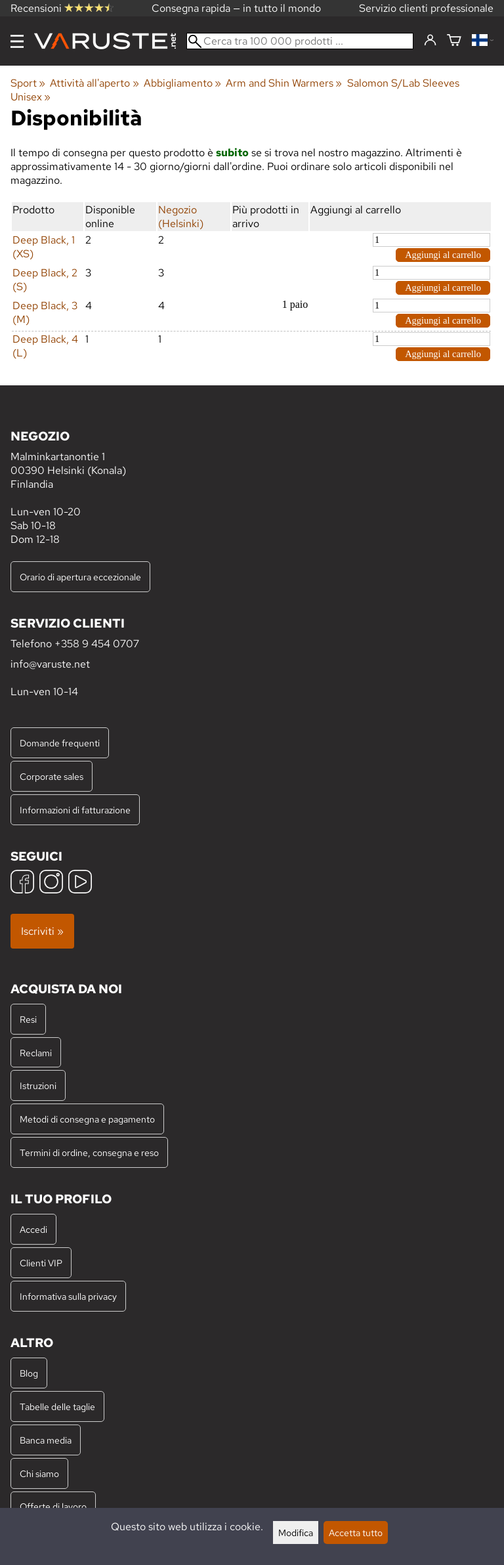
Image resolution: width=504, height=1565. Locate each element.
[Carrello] (454, 41)
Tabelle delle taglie (57, 1406)
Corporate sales (51, 776)
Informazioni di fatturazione (75, 810)
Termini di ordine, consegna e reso (89, 1152)
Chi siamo (39, 1473)
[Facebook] (22, 883)
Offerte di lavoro (53, 1506)
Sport (27, 83)
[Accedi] (430, 41)
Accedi (33, 1229)
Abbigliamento (182, 83)
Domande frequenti (60, 743)
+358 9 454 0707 (96, 644)
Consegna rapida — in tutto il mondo (236, 8)
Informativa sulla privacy (68, 1296)
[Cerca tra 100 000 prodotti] (299, 41)
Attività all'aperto (94, 83)
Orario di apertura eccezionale (80, 576)
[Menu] (17, 41)
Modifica (295, 1532)
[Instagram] (51, 883)
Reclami (36, 1052)
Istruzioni (38, 1085)
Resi (28, 1019)
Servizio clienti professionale (426, 8)
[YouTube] (80, 883)
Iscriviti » (42, 931)
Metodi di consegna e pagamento (87, 1119)
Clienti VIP (41, 1262)
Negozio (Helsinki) (180, 216)
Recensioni (62, 8)
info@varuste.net (50, 664)
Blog (29, 1373)
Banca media (46, 1440)
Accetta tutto (356, 1532)
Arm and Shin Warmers (284, 83)
